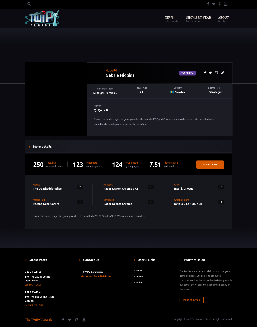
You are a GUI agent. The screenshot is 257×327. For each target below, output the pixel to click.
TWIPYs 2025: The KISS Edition (39, 298)
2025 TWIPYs (33, 271)
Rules (139, 282)
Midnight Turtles (105, 93)
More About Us (191, 300)
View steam (210, 164)
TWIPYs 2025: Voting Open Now (37, 278)
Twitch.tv (187, 73)
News (139, 270)
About (139, 276)
